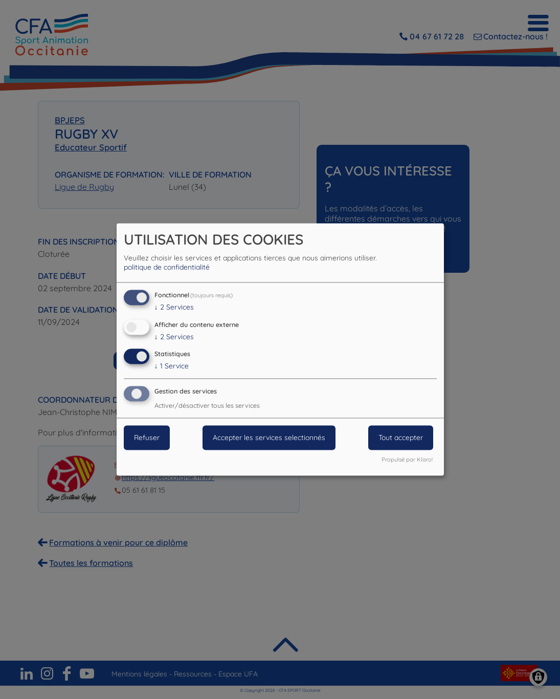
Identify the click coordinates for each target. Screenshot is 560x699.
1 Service (171, 366)
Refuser (147, 438)
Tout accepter (400, 438)
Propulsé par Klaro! (407, 460)
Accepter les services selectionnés (269, 438)
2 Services (174, 307)
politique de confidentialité (167, 267)
